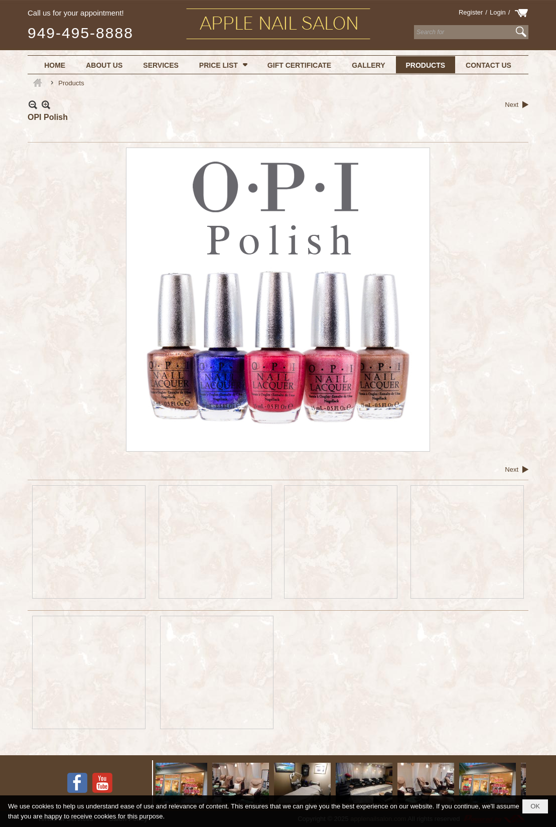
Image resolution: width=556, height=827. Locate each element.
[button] (223, 64)
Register (471, 12)
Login (498, 12)
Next (511, 104)
